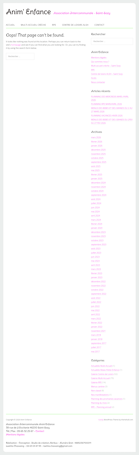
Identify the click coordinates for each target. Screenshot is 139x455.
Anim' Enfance (28, 11)
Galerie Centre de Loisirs (102, 374)
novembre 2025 (98, 153)
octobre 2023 (97, 240)
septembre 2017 (98, 343)
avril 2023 (95, 265)
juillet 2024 (96, 203)
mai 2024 (95, 211)
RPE (54, 24)
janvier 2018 (96, 339)
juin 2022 (95, 306)
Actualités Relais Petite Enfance (105, 370)
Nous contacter (98, 82)
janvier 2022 (96, 326)
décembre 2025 (98, 149)
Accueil (10, 24)
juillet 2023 (96, 252)
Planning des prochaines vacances (106, 398)
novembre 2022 (98, 285)
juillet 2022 (96, 302)
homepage (16, 44)
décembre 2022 (98, 281)
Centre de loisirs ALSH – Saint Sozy (107, 74)
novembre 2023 (98, 236)
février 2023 (96, 273)
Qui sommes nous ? (100, 61)
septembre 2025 (98, 162)
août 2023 (95, 248)
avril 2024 (95, 215)
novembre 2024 (98, 186)
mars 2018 (96, 335)
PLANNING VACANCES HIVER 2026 (107, 115)
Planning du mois (99, 402)
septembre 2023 (98, 244)
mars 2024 (96, 219)
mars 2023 (96, 269)
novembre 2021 (98, 330)
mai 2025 (95, 170)
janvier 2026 (96, 145)
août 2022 (95, 298)
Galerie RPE (96, 382)
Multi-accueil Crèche (33, 24)
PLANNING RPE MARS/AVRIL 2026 (106, 104)
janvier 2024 (96, 227)
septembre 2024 (98, 195)
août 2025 (95, 166)
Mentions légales (98, 57)
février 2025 (96, 174)
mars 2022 (96, 318)
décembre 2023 (98, 232)
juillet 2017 (96, 347)
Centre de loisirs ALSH (75, 24)
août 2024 (95, 199)
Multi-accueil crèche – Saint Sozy (106, 65)
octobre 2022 (97, 289)
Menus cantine (98, 386)
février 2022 (96, 322)
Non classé (96, 390)
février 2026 (96, 141)
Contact (99, 24)
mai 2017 (95, 351)
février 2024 (96, 223)
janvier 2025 (96, 178)
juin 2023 (95, 256)
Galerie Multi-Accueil (100, 378)
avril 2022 (95, 314)
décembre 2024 (98, 182)
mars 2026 (96, 137)
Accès (93, 78)
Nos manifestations (100, 394)
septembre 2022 (98, 293)
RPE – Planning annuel (101, 407)
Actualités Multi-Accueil (101, 365)
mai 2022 (95, 310)
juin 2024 (95, 207)
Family (100, 419)
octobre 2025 (97, 158)
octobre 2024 (97, 190)
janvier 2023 (96, 277)
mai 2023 (95, 260)
